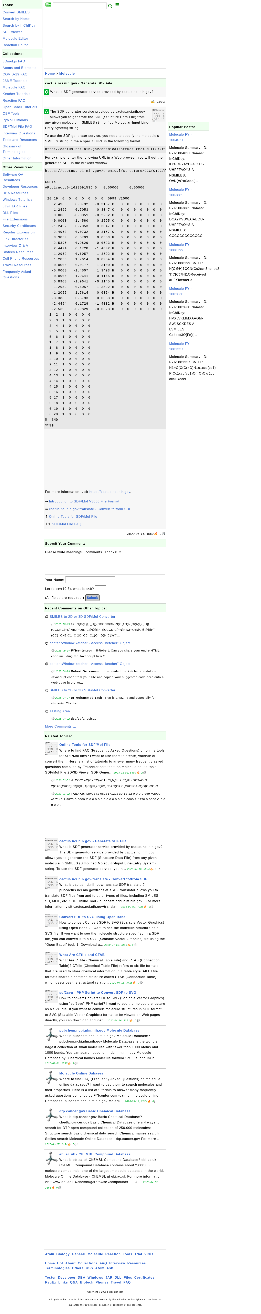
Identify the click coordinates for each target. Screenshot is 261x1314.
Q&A (74, 1286)
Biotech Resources (18, 252)
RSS (89, 1272)
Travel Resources (17, 265)
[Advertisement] (22, 342)
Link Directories (15, 239)
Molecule (67, 73)
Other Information (17, 158)
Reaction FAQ (14, 100)
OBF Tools (11, 113)
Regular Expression (19, 232)
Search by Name (16, 19)
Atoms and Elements (19, 68)
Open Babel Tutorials (20, 107)
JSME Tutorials (15, 81)
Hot (60, 1267)
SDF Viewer (12, 32)
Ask (109, 1272)
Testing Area (60, 715)
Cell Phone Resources (21, 258)
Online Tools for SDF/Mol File (73, 516)
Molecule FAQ (14, 87)
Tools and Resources (20, 140)
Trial (138, 1258)
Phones (102, 1286)
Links (63, 1286)
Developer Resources (20, 186)
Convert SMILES (16, 12)
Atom (49, 1258)
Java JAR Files (15, 206)
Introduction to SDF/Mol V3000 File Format (84, 501)
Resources (136, 1267)
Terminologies (57, 1272)
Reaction (113, 1258)
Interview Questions (19, 133)
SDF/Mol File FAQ (17, 126)
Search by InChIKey (19, 25)
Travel (116, 1286)
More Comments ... (60, 730)
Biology (63, 1258)
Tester (50, 1281)
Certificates (144, 1281)
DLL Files (10, 213)
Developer (66, 1281)
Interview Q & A (15, 245)
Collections (88, 1267)
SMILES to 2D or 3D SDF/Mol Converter (82, 620)
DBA (81, 1281)
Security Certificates (19, 226)
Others (78, 1272)
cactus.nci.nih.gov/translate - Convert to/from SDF (90, 509)
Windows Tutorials (18, 199)
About (70, 1267)
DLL (118, 1281)
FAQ (103, 1267)
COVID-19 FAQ (15, 74)
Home (50, 73)
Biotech (87, 1286)
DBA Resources (15, 193)
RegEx (50, 1286)
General (78, 1258)
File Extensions (15, 219)
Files (128, 1281)
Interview (117, 1267)
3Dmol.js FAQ (14, 61)
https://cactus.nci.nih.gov (109, 492)
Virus (149, 1258)
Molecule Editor (15, 38)
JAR (109, 1281)
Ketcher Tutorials (17, 94)
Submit (92, 602)
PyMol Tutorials (15, 120)
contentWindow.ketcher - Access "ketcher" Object (90, 647)
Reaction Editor (15, 45)
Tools (127, 1258)
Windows (95, 1281)
